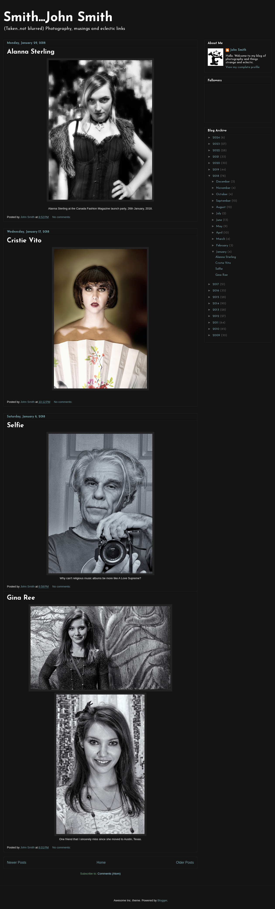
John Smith (238, 50)
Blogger (162, 900)
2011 (216, 322)
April (219, 232)
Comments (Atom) (109, 873)
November (223, 188)
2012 (216, 316)
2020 (217, 163)
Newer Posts (16, 862)
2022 (217, 150)
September (224, 201)
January (221, 252)
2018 (216, 176)
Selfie (15, 425)
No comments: (61, 217)
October (222, 194)
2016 (216, 290)
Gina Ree (21, 598)
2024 (217, 137)
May (219, 226)
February (222, 245)
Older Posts (185, 862)
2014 (216, 303)
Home (101, 862)
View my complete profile (243, 67)
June (219, 220)
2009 (217, 335)
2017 (216, 284)
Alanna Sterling (31, 52)
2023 (217, 144)
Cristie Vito (24, 240)
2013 (216, 310)
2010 (216, 329)
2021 (216, 156)
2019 (216, 169)
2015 (216, 297)
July (219, 213)
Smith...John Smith (58, 17)
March (221, 239)
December (223, 181)
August (221, 207)
